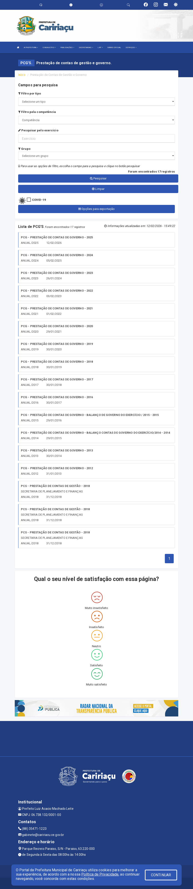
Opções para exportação (96, 209)
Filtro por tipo (29, 93)
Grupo (24, 148)
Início (21, 74)
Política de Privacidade (100, 874)
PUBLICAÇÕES (67, 47)
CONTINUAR (161, 875)
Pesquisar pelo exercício (38, 130)
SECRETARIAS (86, 47)
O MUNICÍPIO (49, 47)
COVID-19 (39, 199)
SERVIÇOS (131, 47)
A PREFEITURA (31, 47)
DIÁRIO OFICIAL (114, 47)
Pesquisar (98, 178)
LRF (100, 47)
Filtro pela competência (37, 112)
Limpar (98, 189)
